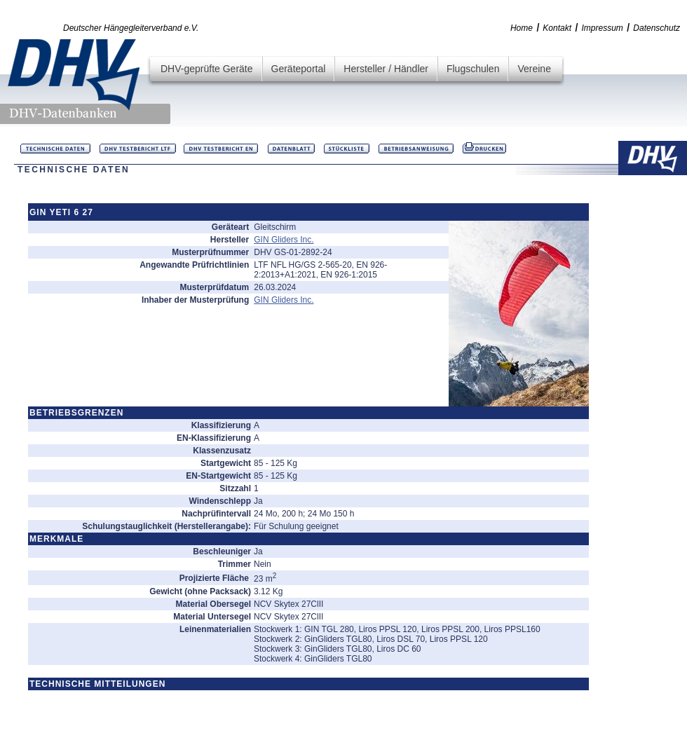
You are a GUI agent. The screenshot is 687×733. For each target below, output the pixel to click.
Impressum (602, 28)
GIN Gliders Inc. (283, 240)
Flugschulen (473, 68)
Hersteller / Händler (386, 68)
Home (521, 28)
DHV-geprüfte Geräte (207, 68)
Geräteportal (298, 68)
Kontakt (557, 28)
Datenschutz (656, 28)
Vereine (533, 68)
